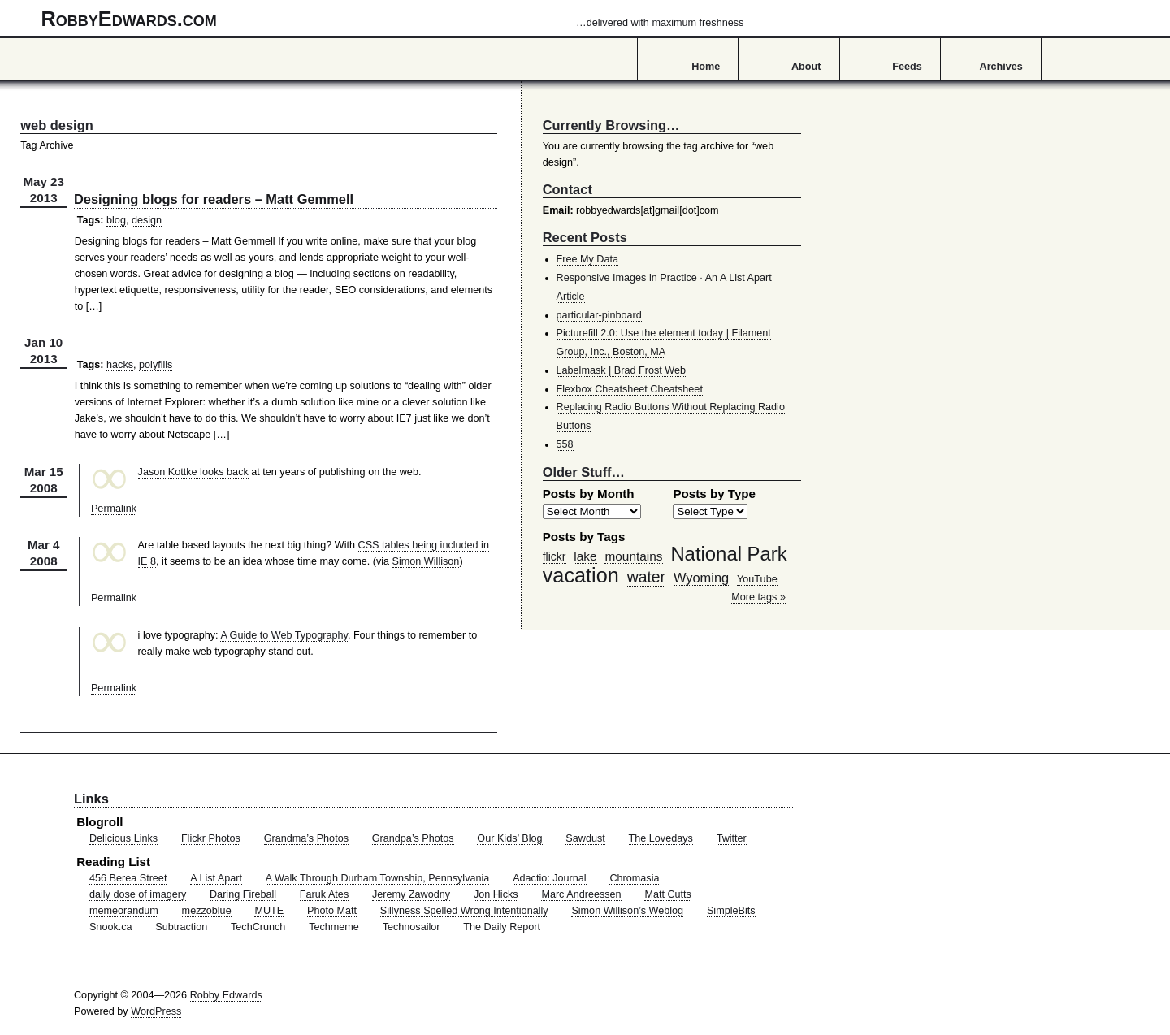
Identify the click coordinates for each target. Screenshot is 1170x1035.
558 (565, 444)
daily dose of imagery (137, 894)
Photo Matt (332, 910)
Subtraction (181, 927)
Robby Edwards (226, 995)
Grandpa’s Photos (413, 838)
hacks (119, 364)
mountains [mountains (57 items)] (633, 556)
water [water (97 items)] (646, 577)
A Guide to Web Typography (284, 635)
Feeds (907, 66)
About (806, 66)
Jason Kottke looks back (193, 472)
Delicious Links (123, 838)
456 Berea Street (128, 878)
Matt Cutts (667, 894)
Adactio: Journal (550, 878)
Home (705, 66)
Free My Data (587, 259)
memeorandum (123, 910)
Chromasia (634, 878)
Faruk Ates (324, 894)
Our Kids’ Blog (509, 838)
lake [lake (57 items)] (585, 556)
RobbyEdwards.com (392, 18)
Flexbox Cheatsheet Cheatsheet (630, 389)
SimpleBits (731, 910)
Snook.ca (110, 927)
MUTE (269, 910)
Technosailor (411, 927)
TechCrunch (258, 927)
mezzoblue (207, 910)
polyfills (155, 364)
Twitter (732, 838)
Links (91, 798)
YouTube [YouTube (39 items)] (757, 579)
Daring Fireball (243, 894)
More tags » (758, 597)
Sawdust (585, 838)
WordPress (156, 1011)
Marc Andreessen (581, 894)
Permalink (113, 508)
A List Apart (216, 878)
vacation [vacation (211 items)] (581, 575)
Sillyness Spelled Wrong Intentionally (464, 910)
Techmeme (334, 927)
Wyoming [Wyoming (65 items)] (701, 577)
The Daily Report (501, 927)
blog (116, 220)
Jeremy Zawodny (411, 894)
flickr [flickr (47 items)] (554, 556)
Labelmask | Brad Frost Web (622, 370)
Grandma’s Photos (306, 838)
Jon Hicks (496, 894)
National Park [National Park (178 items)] (728, 554)
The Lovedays (661, 838)
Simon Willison (426, 561)
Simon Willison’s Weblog (627, 910)
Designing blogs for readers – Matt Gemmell (213, 199)
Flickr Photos (210, 838)
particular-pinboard (599, 315)
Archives (1001, 66)
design (147, 220)
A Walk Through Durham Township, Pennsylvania (378, 878)
